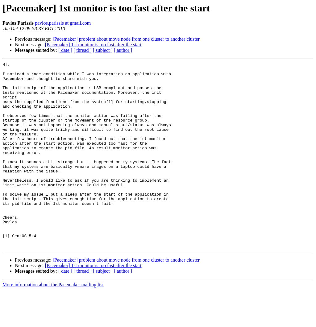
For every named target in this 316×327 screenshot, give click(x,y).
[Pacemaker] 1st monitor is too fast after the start (93, 44)
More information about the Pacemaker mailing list (53, 321)
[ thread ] (82, 50)
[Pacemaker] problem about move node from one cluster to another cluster (126, 39)
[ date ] (65, 50)
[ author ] (123, 50)
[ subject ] (103, 50)
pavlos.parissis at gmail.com (63, 23)
